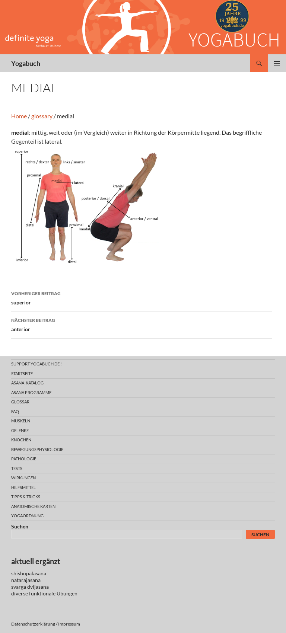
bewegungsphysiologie (37, 449)
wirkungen (23, 477)
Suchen (19, 526)
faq (15, 411)
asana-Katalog (27, 382)
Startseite (22, 373)
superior (141, 297)
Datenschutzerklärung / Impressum (45, 624)
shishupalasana (28, 573)
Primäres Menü (277, 63)
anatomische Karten (33, 506)
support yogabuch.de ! (36, 363)
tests (16, 468)
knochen (21, 439)
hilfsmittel (23, 487)
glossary (42, 115)
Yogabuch (25, 63)
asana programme (31, 392)
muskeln (20, 420)
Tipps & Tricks (25, 496)
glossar (20, 401)
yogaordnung (27, 515)
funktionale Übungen (53, 593)
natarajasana (26, 580)
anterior (141, 324)
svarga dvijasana (30, 587)
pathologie (23, 458)
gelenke (20, 430)
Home (19, 115)
